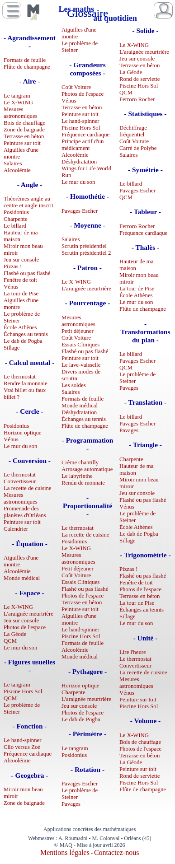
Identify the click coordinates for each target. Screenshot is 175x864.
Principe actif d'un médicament (82, 144)
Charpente (16, 219)
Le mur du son (20, 446)
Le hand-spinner (23, 740)
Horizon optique (23, 433)
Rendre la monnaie (25, 383)
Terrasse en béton (24, 136)
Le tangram (17, 96)
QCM (10, 641)
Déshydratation (79, 162)
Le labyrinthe (77, 476)
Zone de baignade (24, 129)
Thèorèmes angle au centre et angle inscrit (28, 202)
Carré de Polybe (137, 148)
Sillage (12, 348)
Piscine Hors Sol (23, 691)
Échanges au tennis (26, 334)
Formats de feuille (25, 60)
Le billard (15, 226)
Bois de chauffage (24, 123)
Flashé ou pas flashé (27, 273)
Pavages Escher (79, 211)
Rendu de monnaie (83, 483)
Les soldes (73, 385)
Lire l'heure (132, 652)
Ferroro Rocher (137, 99)
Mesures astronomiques (21, 112)
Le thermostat (20, 377)
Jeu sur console (21, 260)
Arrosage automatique (87, 469)
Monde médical (22, 578)
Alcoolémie (17, 170)
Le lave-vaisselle (80, 365)
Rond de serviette (139, 79)
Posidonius (16, 212)
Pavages (70, 804)
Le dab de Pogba (23, 341)
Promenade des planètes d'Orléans (25, 511)
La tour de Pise (21, 293)
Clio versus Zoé (22, 747)
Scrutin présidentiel (84, 246)
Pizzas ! (13, 266)
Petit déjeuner (77, 331)
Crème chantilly (80, 462)
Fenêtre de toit (20, 280)
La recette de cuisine (28, 488)
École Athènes (20, 327)
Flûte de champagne (27, 67)
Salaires (13, 163)
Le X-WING (18, 102)
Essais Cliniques (80, 344)
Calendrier (16, 529)
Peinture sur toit (22, 143)
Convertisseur (20, 481)
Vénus (11, 287)
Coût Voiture (76, 87)
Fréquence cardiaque (28, 754)
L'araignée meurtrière (28, 614)
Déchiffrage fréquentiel (133, 131)
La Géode (15, 634)
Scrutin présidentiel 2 (86, 253)
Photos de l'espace (25, 627)
